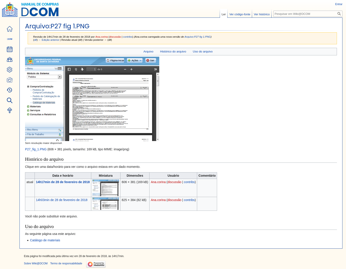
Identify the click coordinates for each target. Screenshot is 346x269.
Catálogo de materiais (45, 240)
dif (35, 39)
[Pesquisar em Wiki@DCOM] (307, 14)
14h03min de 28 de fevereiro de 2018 (61, 200)
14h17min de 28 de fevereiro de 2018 (63, 182)
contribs (127, 36)
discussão (115, 36)
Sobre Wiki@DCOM (36, 263)
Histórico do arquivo (173, 51)
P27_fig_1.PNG (36, 149)
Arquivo (148, 51)
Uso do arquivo (203, 51)
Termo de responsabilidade (66, 263)
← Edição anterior (48, 39)
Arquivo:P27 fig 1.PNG (198, 36)
